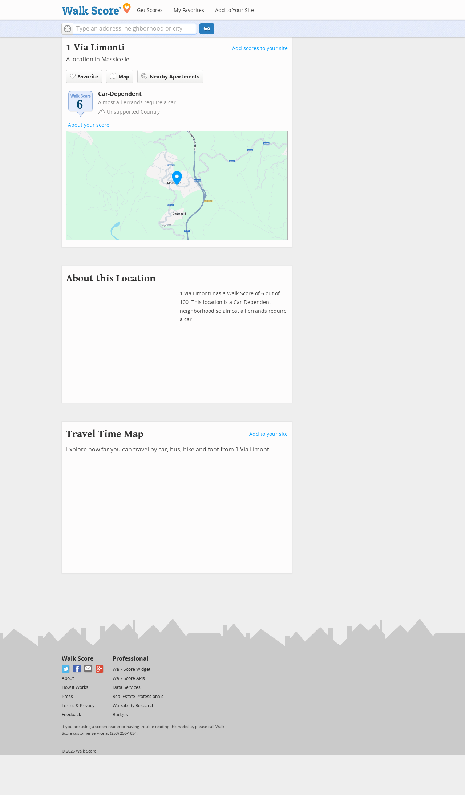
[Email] (88, 669)
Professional (131, 658)
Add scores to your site (260, 48)
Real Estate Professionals (138, 696)
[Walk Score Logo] (96, 9)
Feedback (71, 714)
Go (206, 28)
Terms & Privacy (78, 705)
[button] (67, 29)
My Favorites (189, 10)
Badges (120, 714)
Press (67, 696)
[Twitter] (66, 669)
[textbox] (135, 29)
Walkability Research (133, 705)
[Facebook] (77, 669)
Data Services (127, 687)
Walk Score (77, 658)
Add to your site (268, 434)
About (68, 678)
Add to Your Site (234, 10)
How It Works (75, 687)
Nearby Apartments (170, 76)
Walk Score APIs (129, 678)
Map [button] (119, 76)
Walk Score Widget (131, 669)
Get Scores (150, 10)
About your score (88, 125)
